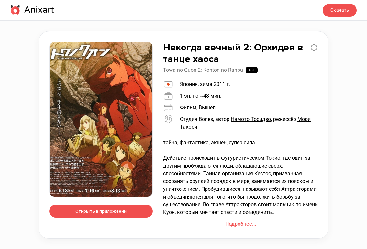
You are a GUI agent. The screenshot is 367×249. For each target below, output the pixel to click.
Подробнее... (240, 224)
